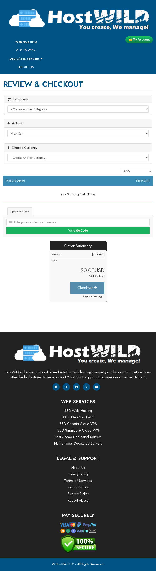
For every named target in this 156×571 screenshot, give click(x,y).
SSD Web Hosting (78, 410)
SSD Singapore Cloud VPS (78, 430)
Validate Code (78, 230)
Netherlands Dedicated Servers (78, 443)
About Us (26, 67)
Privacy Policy (78, 474)
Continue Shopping (92, 296)
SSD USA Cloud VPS (78, 417)
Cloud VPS (26, 50)
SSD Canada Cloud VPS (78, 423)
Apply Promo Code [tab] (20, 211)
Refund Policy (78, 487)
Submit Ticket (78, 493)
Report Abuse (78, 500)
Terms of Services (78, 480)
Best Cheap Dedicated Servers (78, 436)
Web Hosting (26, 42)
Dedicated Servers (26, 59)
